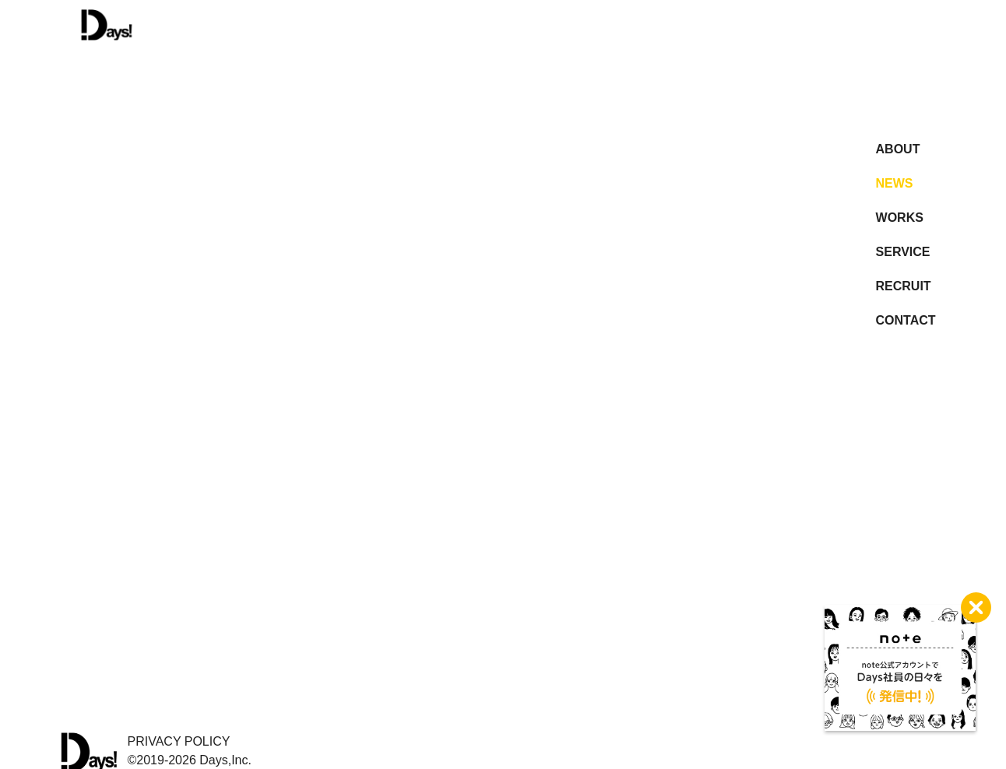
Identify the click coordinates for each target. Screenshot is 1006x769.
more (486, 251)
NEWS (894, 183)
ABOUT (898, 149)
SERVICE (903, 251)
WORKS (899, 217)
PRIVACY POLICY (179, 741)
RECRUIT (903, 286)
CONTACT (906, 320)
